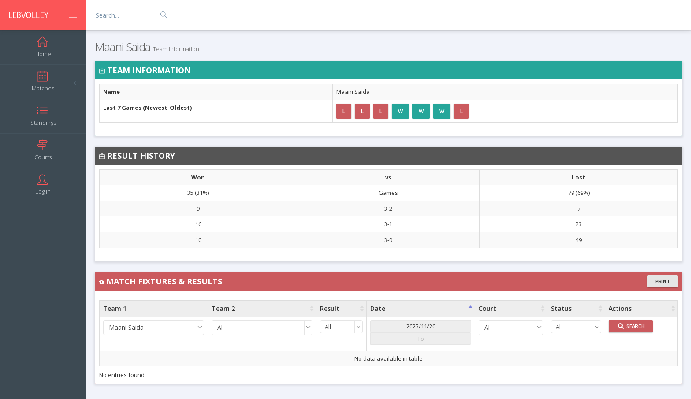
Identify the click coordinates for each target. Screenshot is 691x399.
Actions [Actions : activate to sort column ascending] (620, 308)
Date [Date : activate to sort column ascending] (377, 308)
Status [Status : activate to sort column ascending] (561, 308)
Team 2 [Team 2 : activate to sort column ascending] (223, 308)
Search (631, 326)
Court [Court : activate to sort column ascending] (487, 308)
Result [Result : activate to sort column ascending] (329, 308)
